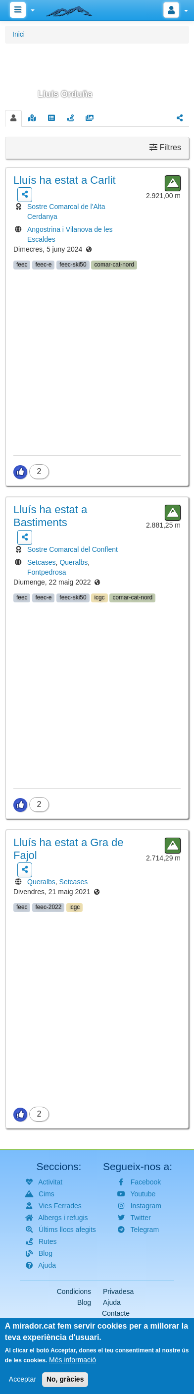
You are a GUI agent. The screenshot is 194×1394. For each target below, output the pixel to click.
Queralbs (73, 562)
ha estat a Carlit (64, 180)
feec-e (43, 264)
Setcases (41, 562)
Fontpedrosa (46, 572)
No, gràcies (65, 1385)
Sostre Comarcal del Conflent (72, 549)
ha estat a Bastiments (50, 516)
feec (21, 264)
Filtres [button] (165, 147)
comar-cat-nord (114, 264)
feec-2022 (48, 907)
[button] (97, 75)
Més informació (72, 1366)
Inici (18, 34)
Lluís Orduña (65, 94)
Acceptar (22, 1385)
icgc (99, 597)
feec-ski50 (72, 264)
